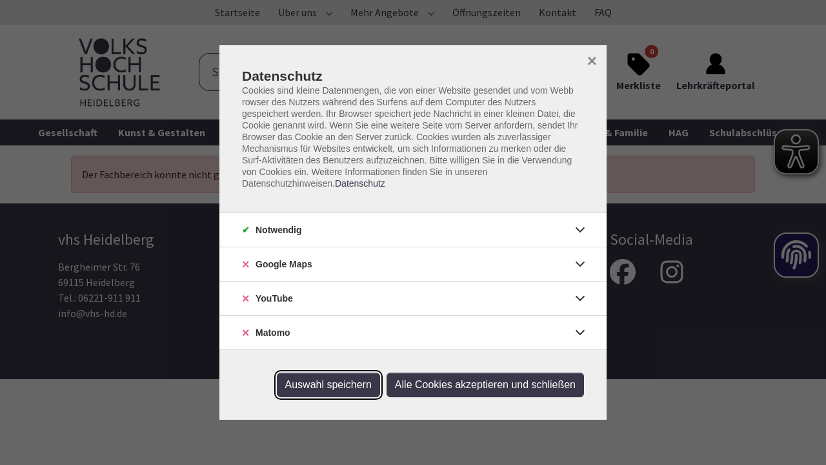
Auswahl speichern (328, 384)
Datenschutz (360, 183)
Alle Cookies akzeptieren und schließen (485, 384)
